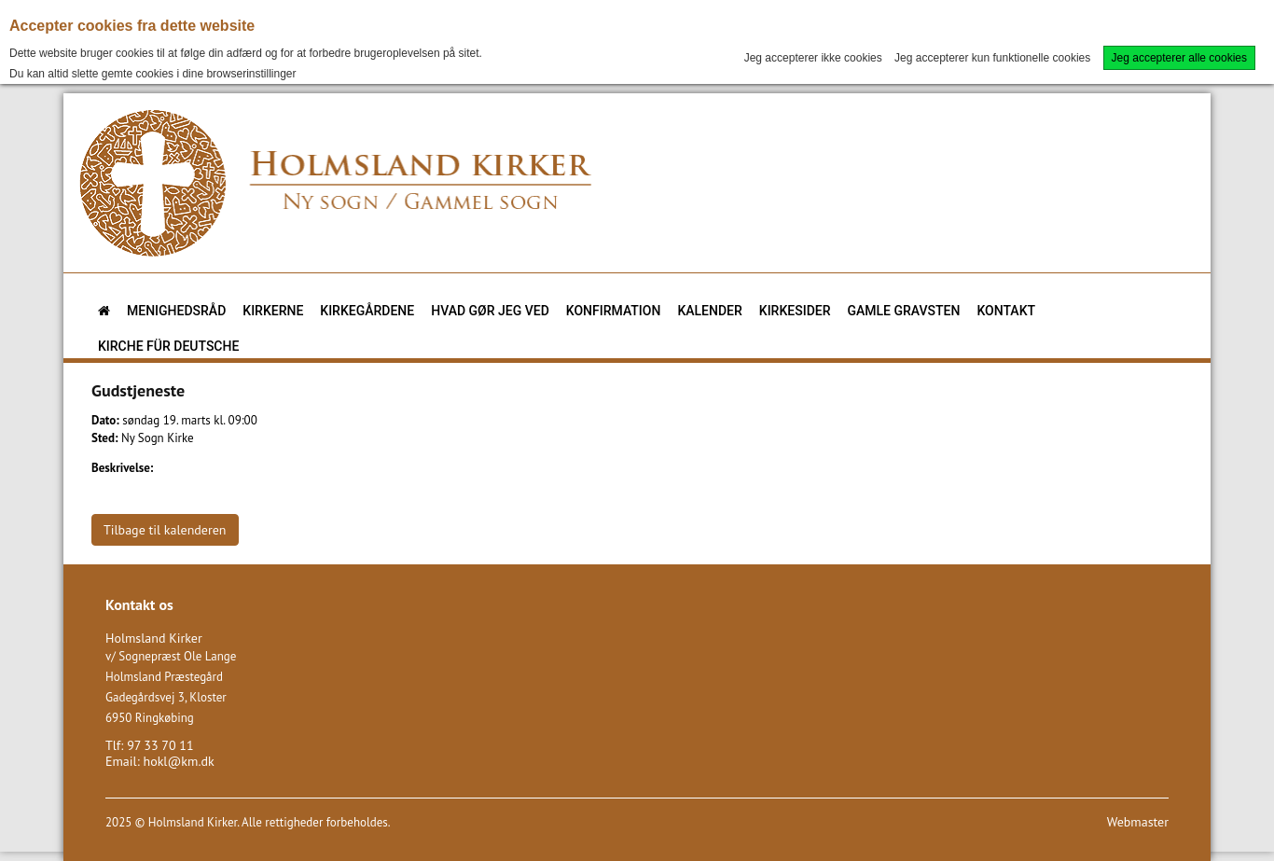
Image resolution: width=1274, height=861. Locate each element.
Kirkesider (795, 310)
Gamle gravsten (904, 310)
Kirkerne (272, 310)
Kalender (709, 310)
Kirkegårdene (367, 310)
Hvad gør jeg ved (490, 310)
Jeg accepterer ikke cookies (813, 57)
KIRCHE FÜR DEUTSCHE (168, 346)
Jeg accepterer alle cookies (1179, 57)
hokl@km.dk (178, 761)
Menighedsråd (176, 310)
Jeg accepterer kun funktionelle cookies (992, 57)
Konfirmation (613, 310)
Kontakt (1005, 310)
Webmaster (1138, 821)
